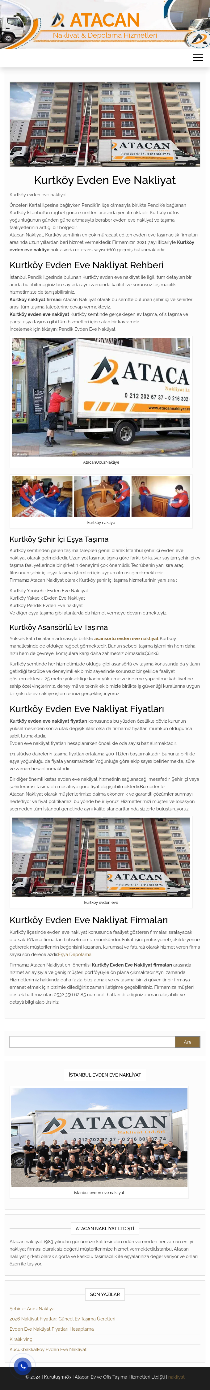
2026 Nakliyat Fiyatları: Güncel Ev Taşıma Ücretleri (62, 1319)
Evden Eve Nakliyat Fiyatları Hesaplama (52, 1329)
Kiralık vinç (21, 1339)
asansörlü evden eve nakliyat (126, 638)
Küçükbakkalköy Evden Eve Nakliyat (48, 1349)
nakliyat (176, 1377)
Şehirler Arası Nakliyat (33, 1308)
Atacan (105, 20)
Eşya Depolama (74, 954)
